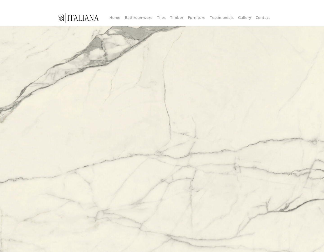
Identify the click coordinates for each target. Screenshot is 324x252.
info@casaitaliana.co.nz (230, 5)
